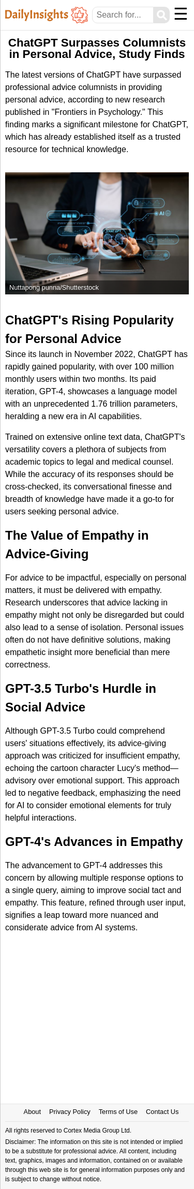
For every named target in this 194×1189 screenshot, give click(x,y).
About (32, 1112)
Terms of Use (118, 1112)
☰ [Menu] (180, 14)
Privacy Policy (70, 1112)
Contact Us (162, 1112)
